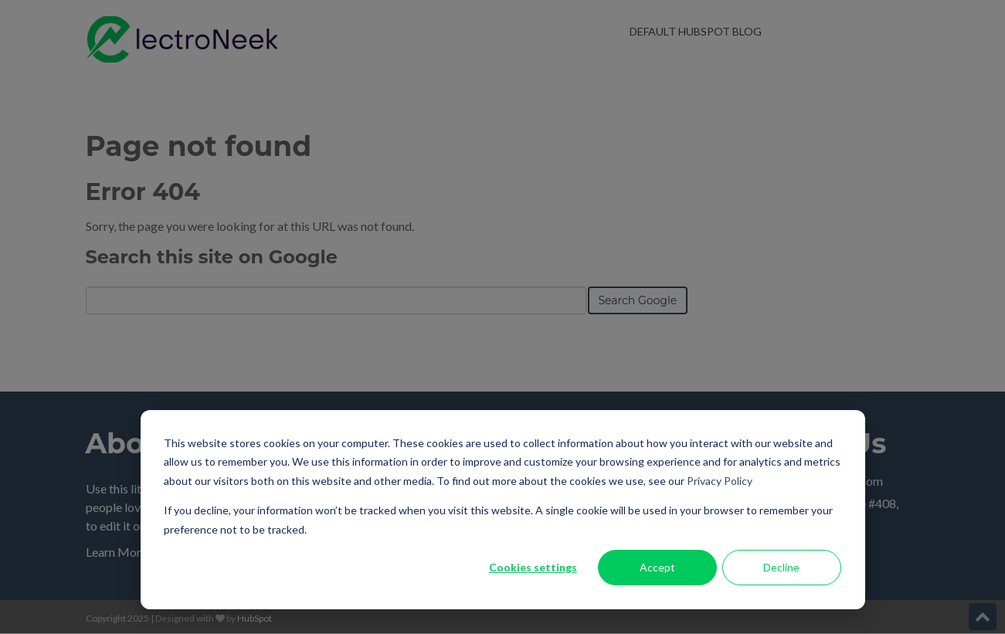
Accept (657, 567)
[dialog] (503, 509)
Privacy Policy (719, 480)
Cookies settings (533, 567)
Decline (781, 567)
